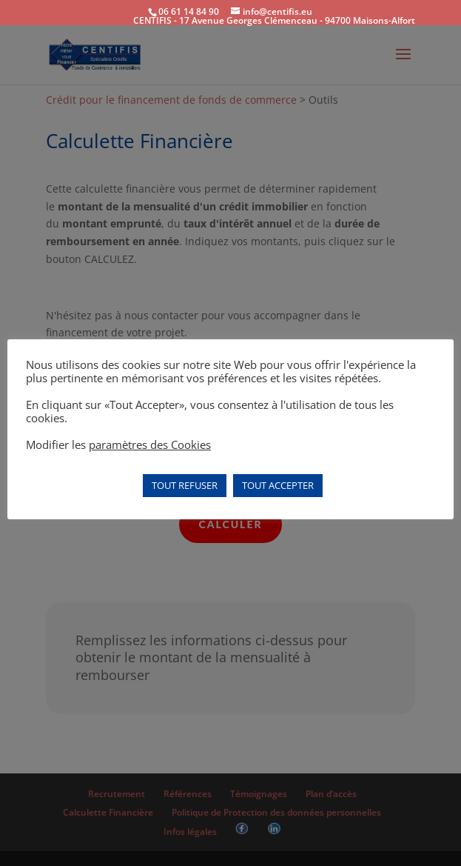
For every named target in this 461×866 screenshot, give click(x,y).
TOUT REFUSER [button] (185, 485)
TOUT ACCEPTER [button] (278, 485)
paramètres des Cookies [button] (150, 444)
